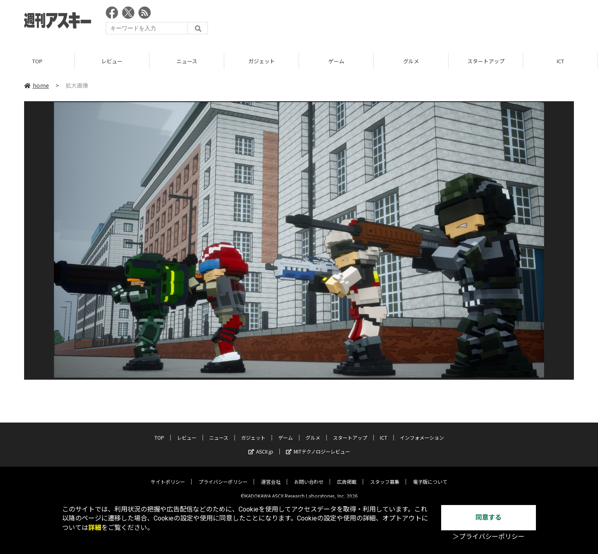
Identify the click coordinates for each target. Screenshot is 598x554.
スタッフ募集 (384, 475)
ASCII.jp (260, 445)
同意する (488, 517)
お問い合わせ (309, 475)
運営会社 (271, 475)
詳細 (94, 528)
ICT (560, 61)
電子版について (430, 475)
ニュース (186, 61)
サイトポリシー (168, 475)
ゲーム (336, 61)
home (36, 85)
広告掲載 (347, 475)
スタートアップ (485, 61)
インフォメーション (422, 431)
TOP (37, 61)
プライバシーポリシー (223, 475)
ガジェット (261, 61)
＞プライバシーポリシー (488, 537)
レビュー (112, 61)
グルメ (411, 61)
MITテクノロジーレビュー (318, 445)
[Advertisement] (425, 22)
